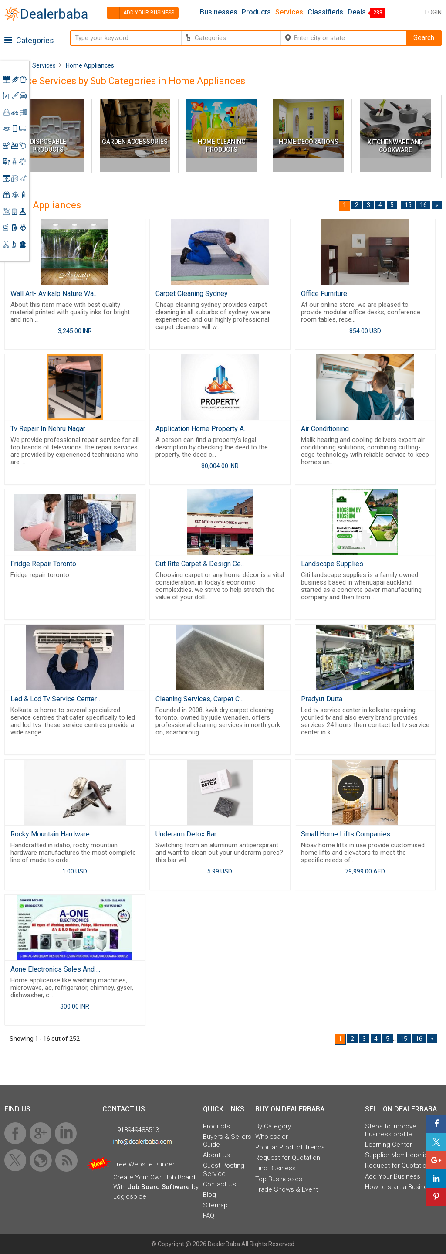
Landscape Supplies (332, 564)
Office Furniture (324, 293)
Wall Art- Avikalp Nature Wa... (54, 293)
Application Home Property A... (201, 429)
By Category (273, 1126)
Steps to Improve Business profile (390, 1130)
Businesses (218, 12)
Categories (29, 40)
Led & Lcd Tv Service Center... (55, 699)
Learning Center (388, 1145)
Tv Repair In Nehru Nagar (47, 429)
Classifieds (325, 12)
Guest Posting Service (223, 1169)
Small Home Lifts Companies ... (348, 834)
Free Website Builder (144, 1164)
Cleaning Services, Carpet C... (199, 699)
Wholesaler (271, 1137)
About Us (216, 1155)
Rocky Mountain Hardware (50, 834)
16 (423, 204)
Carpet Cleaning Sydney (191, 293)
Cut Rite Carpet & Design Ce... (200, 564)
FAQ (208, 1216)
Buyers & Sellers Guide (227, 1141)
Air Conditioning (325, 429)
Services (289, 12)
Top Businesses (278, 1179)
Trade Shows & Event (286, 1189)
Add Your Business (392, 1176)
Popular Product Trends (290, 1147)
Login (433, 12)
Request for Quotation (287, 1158)
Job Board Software (159, 1187)
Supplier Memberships (398, 1155)
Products (256, 12)
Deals (357, 12)
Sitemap (215, 1205)
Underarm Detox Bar (185, 834)
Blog (209, 1195)
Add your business (140, 13)
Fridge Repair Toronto (43, 564)
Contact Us (219, 1184)
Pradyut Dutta (321, 699)
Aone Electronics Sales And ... (55, 969)
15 (408, 204)
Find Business (275, 1168)
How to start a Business (400, 1187)
